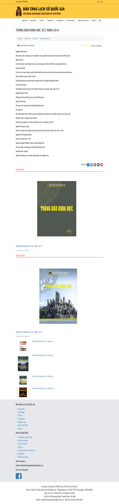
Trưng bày (50, 20)
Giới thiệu (33, 20)
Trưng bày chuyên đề (25, 437)
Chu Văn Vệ (19, 110)
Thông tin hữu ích (83, 20)
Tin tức (42, 20)
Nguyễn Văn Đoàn (21, 52)
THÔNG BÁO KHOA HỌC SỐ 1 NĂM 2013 (43, 356)
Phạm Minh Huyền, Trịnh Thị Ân (26, 77)
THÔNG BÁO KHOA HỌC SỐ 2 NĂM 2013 (43, 342)
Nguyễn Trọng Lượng (22, 127)
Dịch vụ (20, 447)
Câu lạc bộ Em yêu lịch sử (26, 450)
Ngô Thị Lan (19, 60)
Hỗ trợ (94, 20)
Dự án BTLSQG (71, 20)
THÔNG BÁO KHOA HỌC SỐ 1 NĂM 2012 (43, 389)
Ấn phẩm (35, 39)
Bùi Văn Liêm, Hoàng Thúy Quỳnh (26, 118)
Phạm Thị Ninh (20, 68)
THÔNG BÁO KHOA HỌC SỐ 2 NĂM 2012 (43, 377)
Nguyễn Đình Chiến (22, 93)
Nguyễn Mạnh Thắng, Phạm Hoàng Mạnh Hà (30, 143)
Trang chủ (25, 20)
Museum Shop (23, 457)
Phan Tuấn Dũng (21, 85)
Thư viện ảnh (22, 444)
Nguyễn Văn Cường (22, 151)
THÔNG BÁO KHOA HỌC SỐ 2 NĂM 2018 (29, 246)
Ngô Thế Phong (21, 102)
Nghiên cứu (60, 20)
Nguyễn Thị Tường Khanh (24, 135)
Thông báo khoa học (45, 39)
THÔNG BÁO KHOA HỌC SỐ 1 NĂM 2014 (29, 332)
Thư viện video (23, 440)
